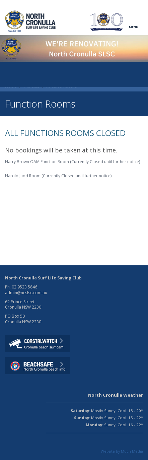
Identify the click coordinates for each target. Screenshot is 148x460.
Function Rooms (61, 86)
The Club (31, 86)
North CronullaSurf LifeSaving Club (31, 21)
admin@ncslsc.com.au (26, 292)
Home (11, 86)
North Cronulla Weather (115, 395)
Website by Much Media (122, 451)
